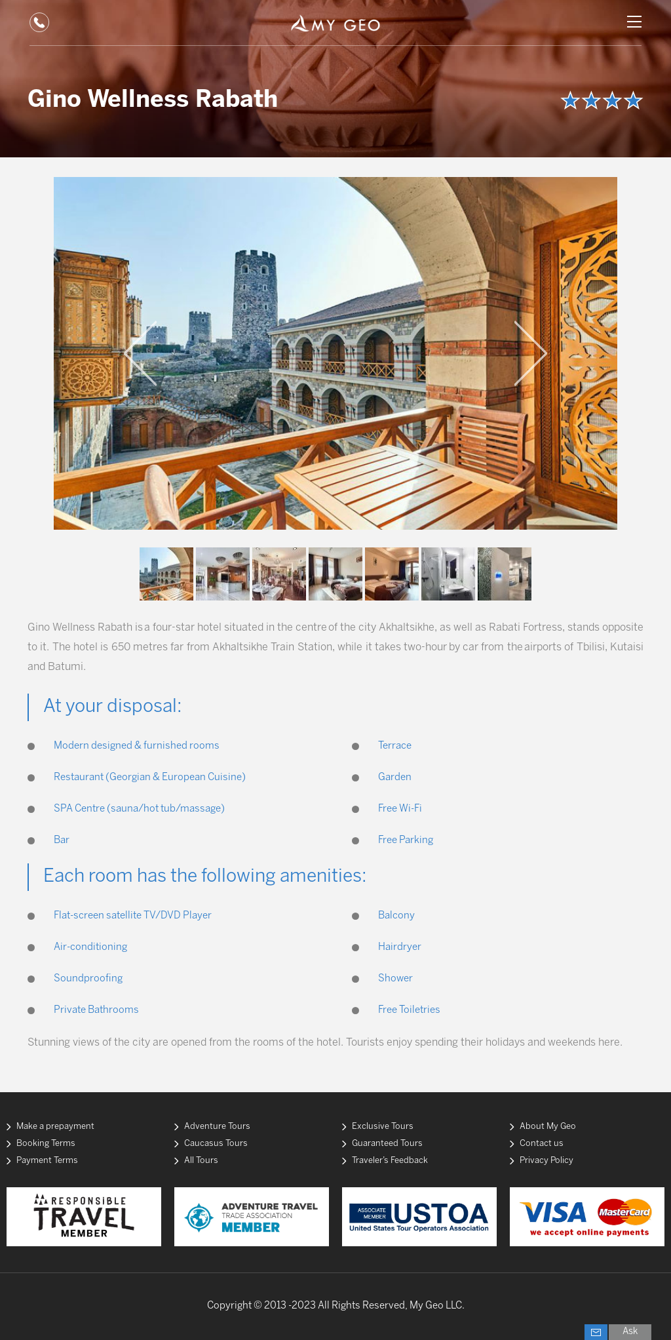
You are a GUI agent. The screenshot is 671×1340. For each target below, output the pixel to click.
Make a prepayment (55, 1126)
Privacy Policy (546, 1160)
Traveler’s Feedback (390, 1160)
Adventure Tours (217, 1126)
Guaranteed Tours (387, 1143)
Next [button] (530, 353)
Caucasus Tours (216, 1143)
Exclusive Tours (382, 1126)
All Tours (201, 1160)
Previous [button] (140, 353)
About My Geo (548, 1126)
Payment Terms (47, 1160)
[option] (335, 353)
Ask (630, 1332)
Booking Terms (45, 1143)
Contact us (542, 1143)
